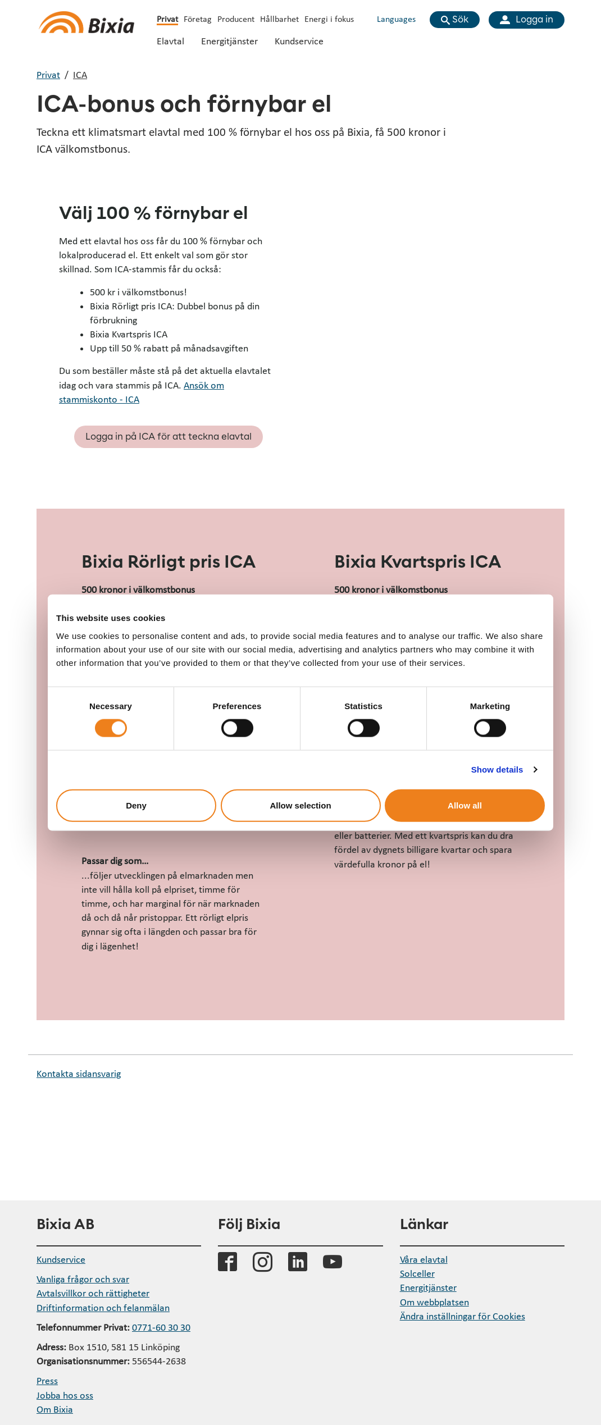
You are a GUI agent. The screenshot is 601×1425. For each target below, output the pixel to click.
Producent (235, 18)
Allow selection (300, 805)
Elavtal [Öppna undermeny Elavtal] (170, 40)
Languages (396, 18)
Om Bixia (55, 1409)
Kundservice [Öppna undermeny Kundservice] (299, 40)
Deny (136, 805)
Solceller (417, 1273)
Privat (167, 18)
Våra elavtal (424, 1259)
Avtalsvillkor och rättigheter (93, 1292)
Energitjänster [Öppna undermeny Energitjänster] (229, 40)
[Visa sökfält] (455, 19)
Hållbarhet (279, 18)
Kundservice (61, 1259)
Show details (497, 769)
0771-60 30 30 (161, 1327)
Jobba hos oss (65, 1395)
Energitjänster (428, 1287)
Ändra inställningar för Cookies (462, 1315)
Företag (198, 18)
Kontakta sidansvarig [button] (79, 1073)
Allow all (465, 805)
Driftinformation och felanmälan (103, 1307)
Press (47, 1380)
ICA (80, 74)
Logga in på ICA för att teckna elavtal (168, 437)
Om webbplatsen (434, 1301)
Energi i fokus (329, 18)
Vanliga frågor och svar (83, 1278)
